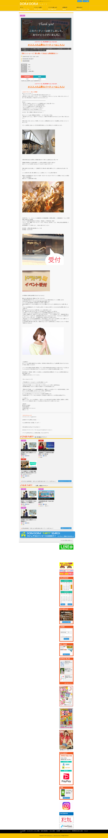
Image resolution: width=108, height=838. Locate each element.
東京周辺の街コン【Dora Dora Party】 (54, 835)
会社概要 (58, 830)
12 (61, 586)
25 (71, 588)
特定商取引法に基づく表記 (77, 830)
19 (61, 588)
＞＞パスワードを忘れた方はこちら (66, 636)
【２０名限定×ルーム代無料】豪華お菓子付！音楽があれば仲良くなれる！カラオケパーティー (28, 473)
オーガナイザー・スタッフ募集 (33, 830)
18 (71, 586)
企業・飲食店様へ (44, 830)
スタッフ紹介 (52, 830)
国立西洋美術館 (26, 60)
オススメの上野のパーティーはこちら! (46, 45)
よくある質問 (22, 830)
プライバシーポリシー (66, 830)
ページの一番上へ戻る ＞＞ (67, 540)
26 (61, 589)
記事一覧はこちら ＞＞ (68, 683)
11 (71, 585)
